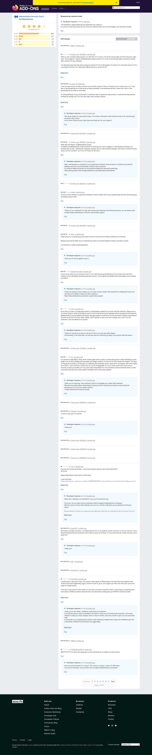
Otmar (73, 192)
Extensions (45, 8)
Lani (72, 466)
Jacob (73, 84)
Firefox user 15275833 (78, 54)
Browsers (112, 705)
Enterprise (80, 712)
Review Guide (49, 734)
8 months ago (82, 579)
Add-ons (48, 701)
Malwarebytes (27, 19)
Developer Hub (50, 716)
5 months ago (79, 309)
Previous (87, 681)
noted (30, 745)
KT (72, 357)
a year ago (86, 21)
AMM (72, 641)
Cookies (22, 740)
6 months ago (81, 411)
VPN (110, 708)
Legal (30, 740)
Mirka (73, 46)
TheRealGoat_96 (76, 649)
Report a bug (49, 730)
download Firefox (87, 2)
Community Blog (50, 723)
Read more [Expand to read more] (64, 73)
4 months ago (79, 46)
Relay (110, 712)
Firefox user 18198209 (78, 458)
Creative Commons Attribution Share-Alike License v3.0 (77, 745)
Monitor (111, 716)
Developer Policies (51, 719)
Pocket (111, 719)
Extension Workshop (52, 712)
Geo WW (74, 579)
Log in (138, 2)
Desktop (79, 705)
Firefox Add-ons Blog (52, 708)
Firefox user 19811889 (78, 225)
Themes (54, 8)
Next (113, 681)
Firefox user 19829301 (78, 142)
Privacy (14, 740)
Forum (46, 726)
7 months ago (82, 528)
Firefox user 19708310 (78, 440)
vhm (72, 309)
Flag (62, 31)
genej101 (74, 528)
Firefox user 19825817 (78, 183)
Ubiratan (74, 411)
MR (72, 561)
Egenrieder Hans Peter (78, 133)
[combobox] (126, 7)
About (46, 705)
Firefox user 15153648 (78, 348)
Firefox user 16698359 (78, 402)
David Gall (74, 570)
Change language (113, 744)
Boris (72, 234)
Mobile (79, 708)
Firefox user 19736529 (78, 449)
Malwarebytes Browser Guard (31, 16)
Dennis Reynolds (76, 271)
